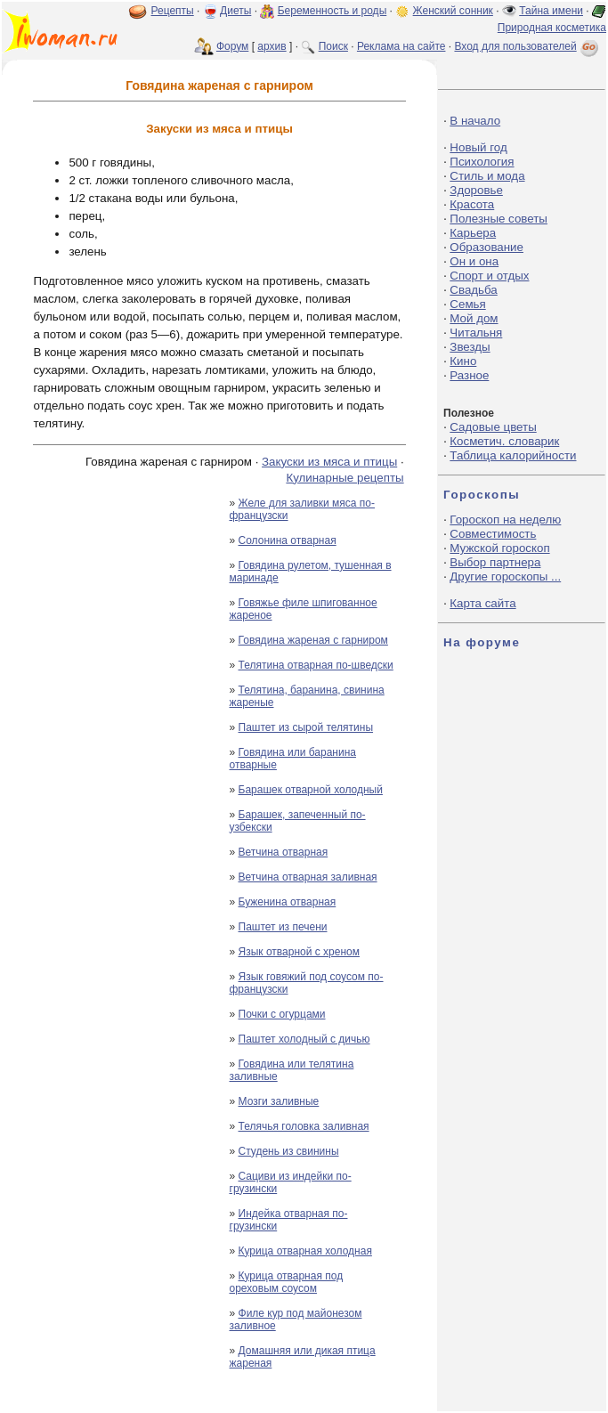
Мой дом (474, 318)
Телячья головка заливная (304, 1126)
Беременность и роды (332, 10)
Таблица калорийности (513, 455)
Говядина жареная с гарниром (313, 640)
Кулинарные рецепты (344, 477)
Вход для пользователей (528, 46)
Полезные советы (498, 218)
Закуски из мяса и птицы (329, 461)
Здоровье (476, 190)
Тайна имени (551, 10)
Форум (232, 46)
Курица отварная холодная (305, 1251)
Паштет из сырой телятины (306, 727)
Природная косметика (552, 27)
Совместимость (493, 533)
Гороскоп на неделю (505, 519)
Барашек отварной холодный (311, 790)
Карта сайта (482, 603)
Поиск (333, 46)
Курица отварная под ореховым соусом (287, 1282)
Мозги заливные (279, 1101)
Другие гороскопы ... (505, 576)
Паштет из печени (283, 927)
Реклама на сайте (401, 46)
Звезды (470, 346)
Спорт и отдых (489, 275)
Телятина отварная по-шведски (316, 665)
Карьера (473, 233)
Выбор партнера (495, 562)
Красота (472, 204)
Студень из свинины (289, 1151)
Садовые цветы (493, 427)
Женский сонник (453, 10)
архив (271, 46)
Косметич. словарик (504, 441)
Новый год (478, 147)
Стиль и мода (487, 176)
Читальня (476, 332)
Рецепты (172, 10)
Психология (482, 161)
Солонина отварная (287, 540)
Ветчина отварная (283, 852)
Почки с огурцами (282, 1014)
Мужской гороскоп (499, 548)
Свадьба (473, 289)
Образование (486, 247)
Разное (469, 375)
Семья (467, 304)
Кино (463, 361)
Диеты (235, 10)
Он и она (474, 261)
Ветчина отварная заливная (308, 877)
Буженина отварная (287, 902)
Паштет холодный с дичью (304, 1039)
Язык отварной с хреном (299, 952)
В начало (475, 120)
